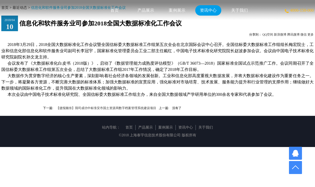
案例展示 (177, 10)
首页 (114, 10)
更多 (310, 34)
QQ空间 (267, 34)
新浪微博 (280, 34)
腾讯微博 (293, 34)
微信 (303, 34)
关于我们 (239, 10)
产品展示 (145, 10)
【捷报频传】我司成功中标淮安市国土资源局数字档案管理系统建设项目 (106, 108)
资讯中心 (208, 10)
